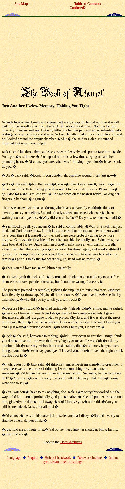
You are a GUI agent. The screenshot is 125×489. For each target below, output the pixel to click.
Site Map (21, 4)
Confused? (78, 8)
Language (14, 457)
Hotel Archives (71, 442)
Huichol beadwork (58, 457)
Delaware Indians (89, 457)
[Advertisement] (62, 52)
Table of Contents (87, 4)
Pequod (33, 457)
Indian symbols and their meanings (80, 459)
